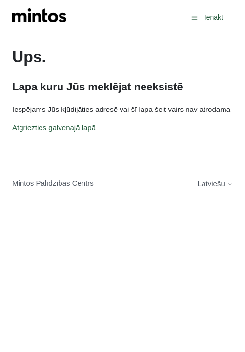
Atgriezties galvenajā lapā (54, 127)
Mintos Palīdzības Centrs (53, 183)
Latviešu (215, 183)
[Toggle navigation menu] (194, 17)
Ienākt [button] (213, 17)
